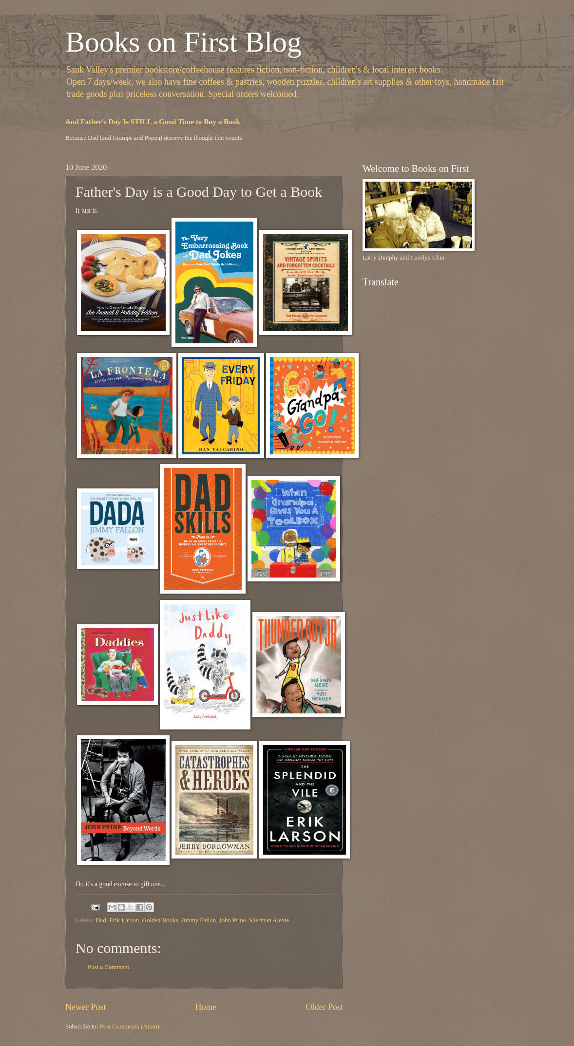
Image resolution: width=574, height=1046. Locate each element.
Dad (101, 920)
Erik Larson (124, 920)
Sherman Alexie (269, 920)
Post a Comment (108, 967)
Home (205, 1007)
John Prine (232, 920)
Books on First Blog (183, 42)
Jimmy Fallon (198, 920)
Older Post (324, 1007)
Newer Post (85, 1007)
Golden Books (160, 920)
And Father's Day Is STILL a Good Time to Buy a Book (152, 122)
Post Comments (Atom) (129, 1026)
